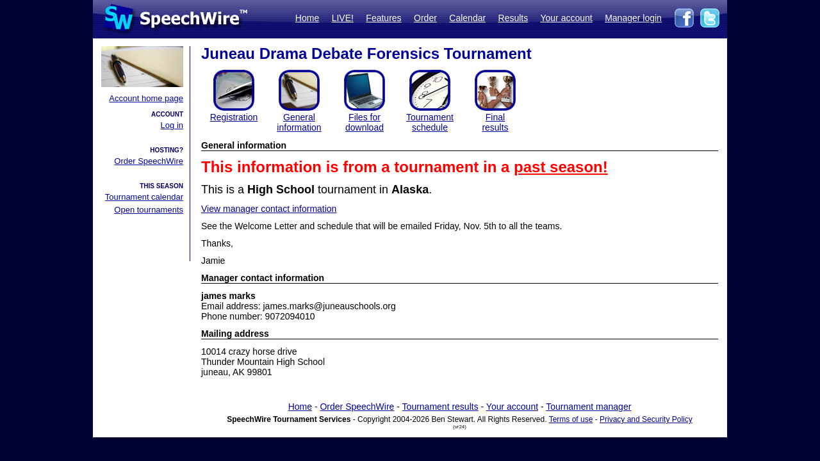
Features (383, 18)
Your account (566, 18)
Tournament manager (588, 406)
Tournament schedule (430, 122)
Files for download (364, 122)
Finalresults (495, 122)
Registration (234, 117)
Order (425, 18)
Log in (172, 125)
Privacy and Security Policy (646, 419)
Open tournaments (148, 209)
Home (307, 18)
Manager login (633, 18)
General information (299, 122)
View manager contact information (268, 209)
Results (513, 18)
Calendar (467, 18)
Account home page (146, 98)
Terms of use (571, 419)
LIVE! (343, 18)
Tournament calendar (144, 197)
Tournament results (440, 406)
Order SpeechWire (148, 161)
